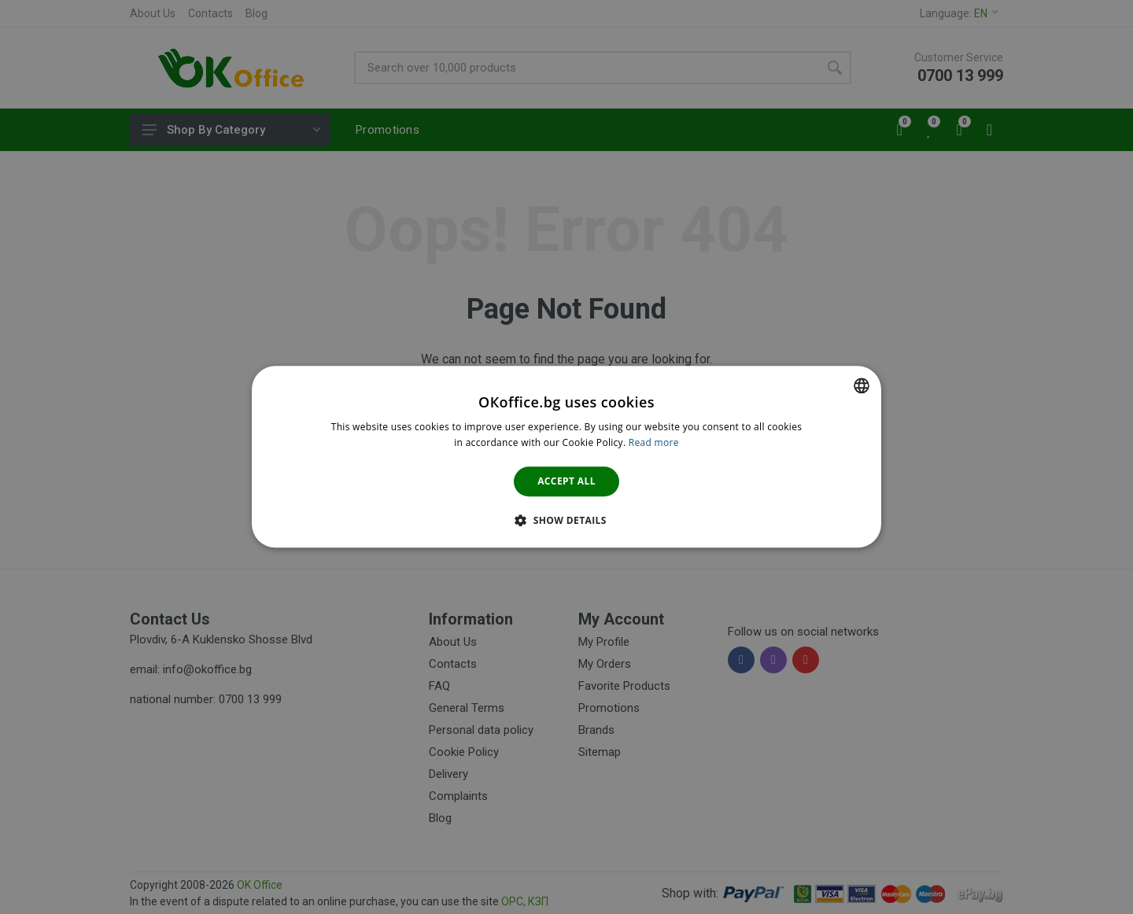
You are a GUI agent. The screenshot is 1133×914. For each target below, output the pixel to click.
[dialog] (566, 456)
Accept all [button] (566, 481)
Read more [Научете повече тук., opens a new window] (654, 443)
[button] (566, 521)
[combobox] (861, 385)
